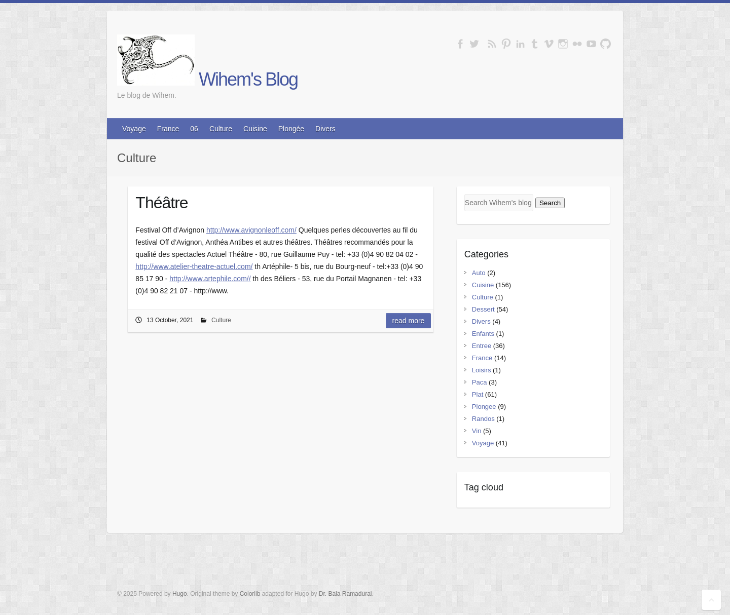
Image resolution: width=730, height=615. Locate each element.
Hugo (179, 593)
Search (550, 203)
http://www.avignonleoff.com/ (251, 230)
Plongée (291, 129)
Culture (220, 129)
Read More (408, 321)
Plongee (484, 406)
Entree (481, 346)
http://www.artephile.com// (209, 279)
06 (194, 129)
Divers (325, 129)
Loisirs (481, 370)
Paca (479, 382)
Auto (479, 273)
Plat (477, 394)
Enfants (483, 333)
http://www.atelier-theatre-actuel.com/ (193, 266)
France (168, 129)
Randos (483, 418)
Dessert (483, 309)
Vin (477, 431)
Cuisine (255, 129)
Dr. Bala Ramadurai (345, 593)
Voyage (134, 129)
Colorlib (250, 593)
